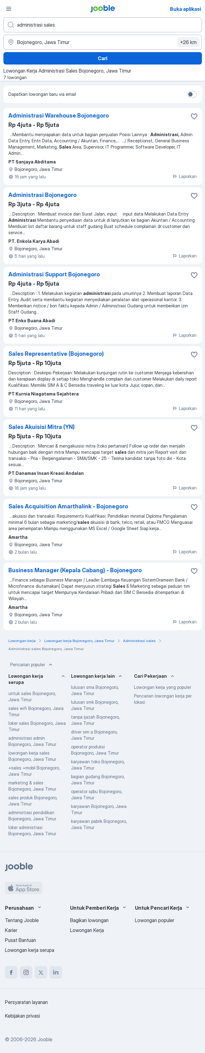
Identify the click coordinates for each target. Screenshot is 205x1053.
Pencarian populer (32, 665)
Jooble (45, 1039)
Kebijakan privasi (22, 1016)
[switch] (192, 94)
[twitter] (41, 972)
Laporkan (184, 176)
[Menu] (8, 8)
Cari (102, 58)
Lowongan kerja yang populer (162, 687)
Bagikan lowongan (89, 920)
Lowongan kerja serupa (29, 950)
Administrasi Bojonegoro (42, 195)
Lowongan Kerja (87, 930)
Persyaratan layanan (26, 1002)
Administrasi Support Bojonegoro (54, 274)
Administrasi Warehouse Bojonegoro (58, 115)
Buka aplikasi (185, 9)
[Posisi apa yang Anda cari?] (102, 24)
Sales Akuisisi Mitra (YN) (41, 427)
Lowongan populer (154, 920)
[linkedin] (56, 972)
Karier (11, 930)
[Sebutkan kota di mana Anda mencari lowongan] (102, 42)
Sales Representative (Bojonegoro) (56, 353)
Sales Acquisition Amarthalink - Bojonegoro (68, 506)
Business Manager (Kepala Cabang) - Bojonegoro (75, 570)
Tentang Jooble (22, 920)
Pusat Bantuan (20, 940)
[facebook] (11, 972)
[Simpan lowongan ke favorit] (194, 116)
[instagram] (26, 972)
